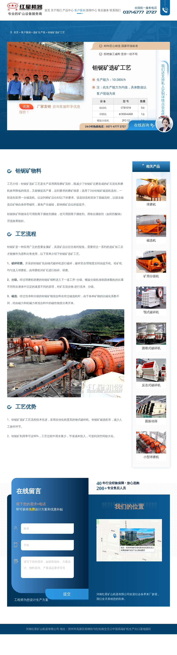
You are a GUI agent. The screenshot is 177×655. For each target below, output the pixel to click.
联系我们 (115, 10)
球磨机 (103, 114)
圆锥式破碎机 (151, 348)
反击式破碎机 (151, 385)
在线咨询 (144, 125)
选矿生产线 (39, 32)
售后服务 (103, 10)
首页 (47, 10)
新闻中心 (91, 10)
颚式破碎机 (151, 312)
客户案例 (79, 10)
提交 (67, 594)
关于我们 (56, 10)
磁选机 (103, 107)
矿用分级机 (151, 276)
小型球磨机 (151, 457)
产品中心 (68, 10)
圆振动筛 (151, 421)
